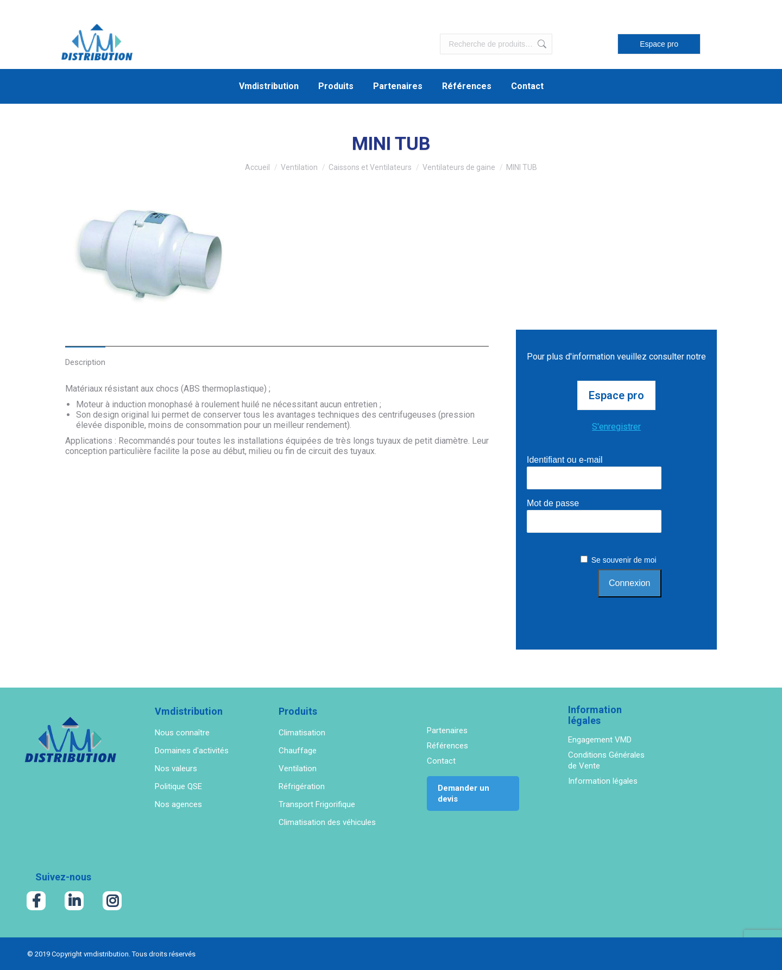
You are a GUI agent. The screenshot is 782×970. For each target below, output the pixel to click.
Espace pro (659, 44)
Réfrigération (302, 786)
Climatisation (302, 733)
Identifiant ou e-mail (565, 459)
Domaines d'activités (192, 750)
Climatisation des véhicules (327, 822)
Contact (441, 761)
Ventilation (298, 768)
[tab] (85, 356)
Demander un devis (463, 793)
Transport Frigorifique (317, 804)
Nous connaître (182, 733)
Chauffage (298, 750)
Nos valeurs (176, 768)
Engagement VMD (600, 740)
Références (447, 746)
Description (85, 362)
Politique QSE (178, 786)
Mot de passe (553, 503)
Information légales (603, 781)
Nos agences (178, 804)
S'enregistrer (616, 426)
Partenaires (447, 730)
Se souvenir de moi (624, 560)
